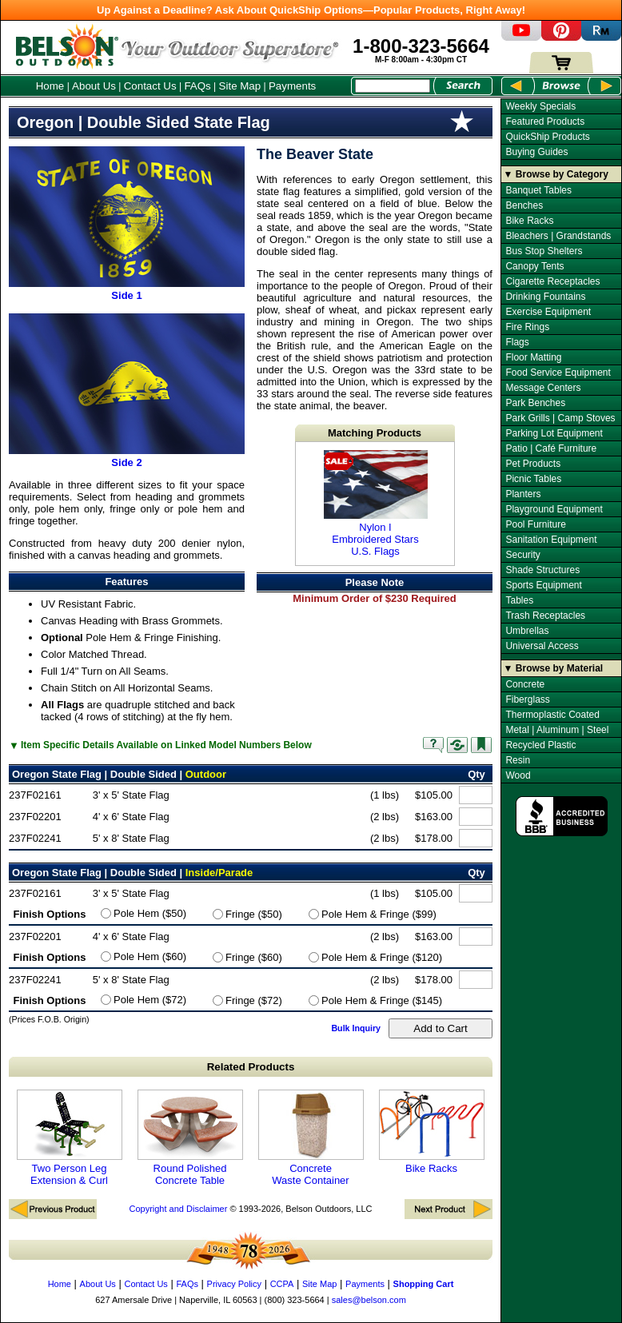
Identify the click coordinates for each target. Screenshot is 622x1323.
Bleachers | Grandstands (558, 235)
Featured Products (544, 121)
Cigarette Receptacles (552, 281)
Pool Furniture (535, 524)
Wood (517, 775)
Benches (524, 205)
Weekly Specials (540, 106)
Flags (516, 342)
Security (522, 554)
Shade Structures (542, 570)
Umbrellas (526, 630)
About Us (94, 86)
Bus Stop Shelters (543, 251)
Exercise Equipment (548, 311)
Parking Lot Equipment (553, 433)
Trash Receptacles (545, 615)
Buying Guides (536, 151)
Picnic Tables (533, 478)
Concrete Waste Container (311, 1138)
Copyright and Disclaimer (178, 1208)
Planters (522, 494)
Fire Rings (527, 327)
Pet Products (532, 463)
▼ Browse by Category (556, 174)
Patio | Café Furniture (550, 448)
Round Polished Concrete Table (190, 1138)
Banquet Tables (538, 190)
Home (50, 86)
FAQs (197, 86)
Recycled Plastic (540, 745)
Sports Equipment (543, 585)
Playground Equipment (553, 509)
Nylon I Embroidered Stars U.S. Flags (376, 503)
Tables (519, 600)
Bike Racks (431, 1132)
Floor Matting (533, 357)
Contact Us (150, 86)
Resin (517, 760)
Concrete (524, 684)
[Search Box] (392, 86)
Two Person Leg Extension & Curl (69, 1138)
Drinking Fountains (545, 296)
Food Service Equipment (557, 372)
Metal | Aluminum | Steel (556, 729)
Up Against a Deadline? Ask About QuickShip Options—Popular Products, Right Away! (311, 10)
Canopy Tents (534, 266)
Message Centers (542, 387)
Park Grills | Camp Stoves (560, 418)
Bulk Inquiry (356, 1028)
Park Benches (535, 402)
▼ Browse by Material (554, 668)
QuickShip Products (547, 136)
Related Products (251, 1067)
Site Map (240, 86)
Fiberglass (527, 699)
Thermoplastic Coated (552, 714)
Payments (292, 86)
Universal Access (541, 646)
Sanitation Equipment (550, 539)
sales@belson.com (369, 1300)
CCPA (282, 1284)
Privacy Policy (234, 1284)
